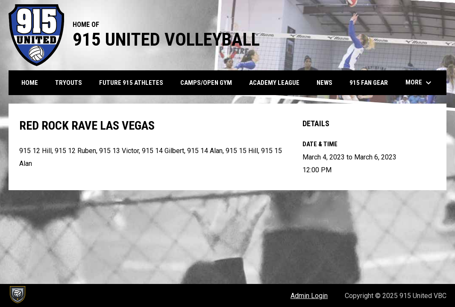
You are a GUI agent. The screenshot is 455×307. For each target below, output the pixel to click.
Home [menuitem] (29, 83)
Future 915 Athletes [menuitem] (131, 83)
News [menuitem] (324, 83)
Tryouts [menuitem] (68, 83)
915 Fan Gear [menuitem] (371, 82)
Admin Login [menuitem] (309, 296)
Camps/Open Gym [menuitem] (206, 83)
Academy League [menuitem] (274, 83)
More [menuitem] (419, 83)
